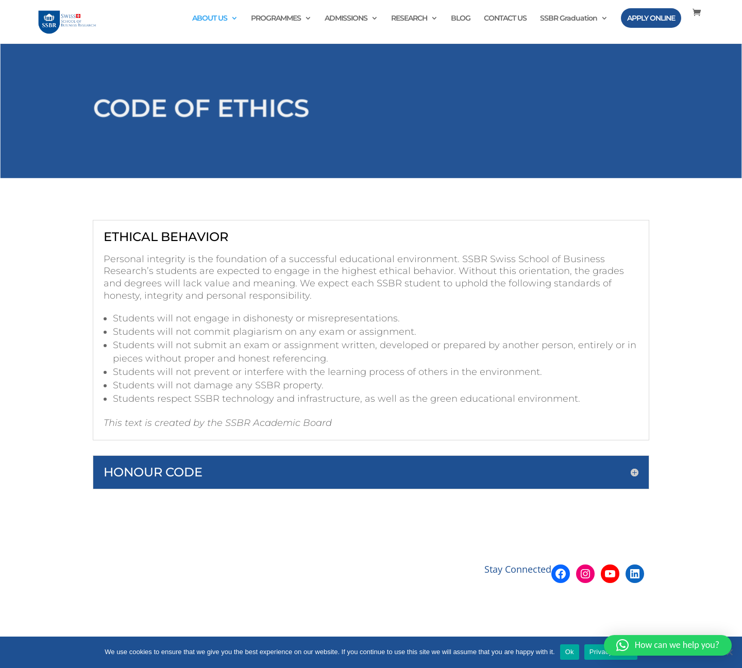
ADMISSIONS (346, 18)
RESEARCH (409, 18)
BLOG (460, 18)
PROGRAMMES (276, 18)
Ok (569, 652)
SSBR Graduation (568, 18)
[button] (668, 645)
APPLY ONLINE (651, 18)
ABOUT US (209, 18)
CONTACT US (505, 18)
